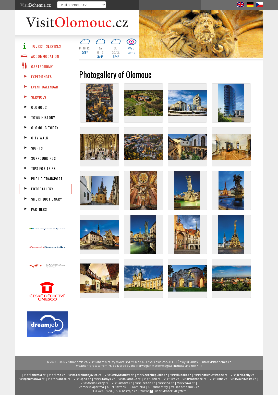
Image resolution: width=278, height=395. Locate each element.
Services (38, 97)
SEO (94, 391)
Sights (37, 148)
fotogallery (42, 188)
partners (39, 209)
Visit (35, 5)
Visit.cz (35, 375)
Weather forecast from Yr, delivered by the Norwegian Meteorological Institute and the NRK (139, 365)
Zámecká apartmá (91, 387)
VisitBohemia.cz (100, 362)
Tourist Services (46, 46)
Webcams (131, 50)
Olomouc (39, 107)
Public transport (47, 178)
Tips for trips (43, 168)
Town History (43, 117)
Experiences (41, 76)
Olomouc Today (44, 127)
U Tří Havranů (116, 387)
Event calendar (44, 86)
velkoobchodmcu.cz (185, 387)
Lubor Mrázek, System (168, 391)
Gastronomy (42, 66)
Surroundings (43, 158)
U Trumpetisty (158, 387)
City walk (39, 137)
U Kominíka (137, 387)
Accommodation (45, 56)
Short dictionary (46, 199)
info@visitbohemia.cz (216, 362)
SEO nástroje (124, 391)
